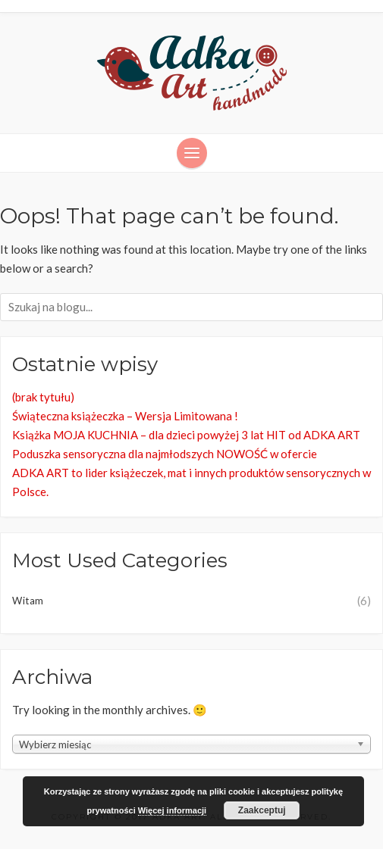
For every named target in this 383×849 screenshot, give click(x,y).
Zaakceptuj (262, 810)
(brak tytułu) (43, 397)
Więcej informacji (172, 810)
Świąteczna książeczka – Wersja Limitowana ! (125, 416)
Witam (28, 601)
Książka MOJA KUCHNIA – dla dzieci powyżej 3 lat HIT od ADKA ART (186, 435)
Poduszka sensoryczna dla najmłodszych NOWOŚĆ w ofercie (164, 453)
